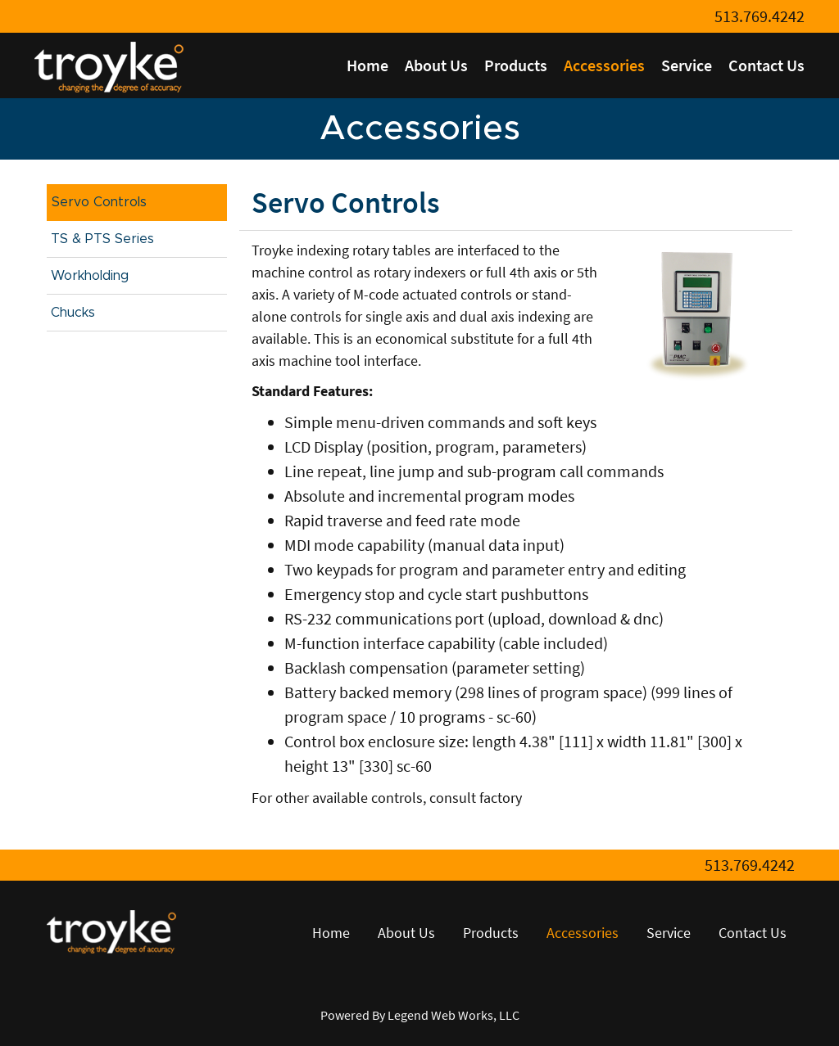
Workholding (90, 275)
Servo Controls (99, 202)
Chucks (73, 312)
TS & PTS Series (102, 239)
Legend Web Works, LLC (453, 1015)
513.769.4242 (759, 16)
